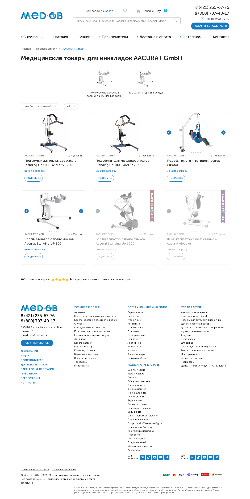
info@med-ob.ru (38, 335)
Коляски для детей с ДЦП (195, 316)
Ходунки (186, 335)
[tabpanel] (196, 132)
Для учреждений (137, 442)
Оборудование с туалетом (89, 327)
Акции (85, 37)
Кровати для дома (84, 350)
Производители (115, 37)
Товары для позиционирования (198, 346)
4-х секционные (137, 392)
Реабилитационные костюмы (197, 350)
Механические (136, 373)
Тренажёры (80, 361)
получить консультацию (210, 26)
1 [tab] (191, 152)
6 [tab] (200, 152)
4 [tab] (197, 152)
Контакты (221, 37)
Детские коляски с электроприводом (202, 327)
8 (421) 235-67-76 (212, 7)
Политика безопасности (35, 469)
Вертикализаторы (84, 346)
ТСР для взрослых (87, 307)
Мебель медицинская (140, 446)
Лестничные (134, 342)
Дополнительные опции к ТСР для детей (204, 365)
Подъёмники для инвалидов (148, 307)
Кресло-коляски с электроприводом (95, 319)
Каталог (61, 37)
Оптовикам (192, 37)
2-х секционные (137, 385)
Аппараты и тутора (192, 358)
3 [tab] (195, 152)
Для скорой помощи (139, 408)
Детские (132, 377)
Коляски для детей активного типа (201, 319)
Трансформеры (136, 354)
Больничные (134, 411)
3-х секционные (137, 388)
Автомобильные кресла (194, 312)
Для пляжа (80, 339)
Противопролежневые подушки (92, 335)
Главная (26, 48)
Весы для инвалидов (85, 358)
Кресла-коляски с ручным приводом (95, 316)
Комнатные (134, 323)
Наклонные (134, 316)
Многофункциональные (141, 430)
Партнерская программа (38, 369)
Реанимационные (137, 404)
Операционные (136, 396)
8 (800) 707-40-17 (212, 13)
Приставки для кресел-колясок (92, 331)
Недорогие (134, 434)
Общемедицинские (139, 381)
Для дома (133, 339)
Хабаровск (107, 10)
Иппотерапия (82, 365)
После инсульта (136, 438)
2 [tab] (193, 152)
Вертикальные (135, 312)
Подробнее (33, 178)
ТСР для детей (191, 307)
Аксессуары (134, 450)
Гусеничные (134, 319)
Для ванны (133, 331)
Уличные (132, 350)
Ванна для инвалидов (86, 354)
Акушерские (135, 400)
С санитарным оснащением (143, 415)
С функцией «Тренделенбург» (145, 423)
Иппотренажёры (190, 354)
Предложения (30, 378)
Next (223, 132)
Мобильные (134, 346)
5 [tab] (198, 152)
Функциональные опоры (195, 331)
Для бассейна (135, 327)
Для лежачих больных (140, 427)
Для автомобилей (138, 358)
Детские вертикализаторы (196, 323)
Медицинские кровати (143, 364)
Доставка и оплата (155, 37)
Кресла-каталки (83, 342)
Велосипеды (188, 339)
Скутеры (79, 323)
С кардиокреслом (138, 419)
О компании (33, 37)
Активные (79, 312)
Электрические (136, 335)
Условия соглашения (64, 469)
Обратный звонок (37, 343)
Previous (169, 132)
